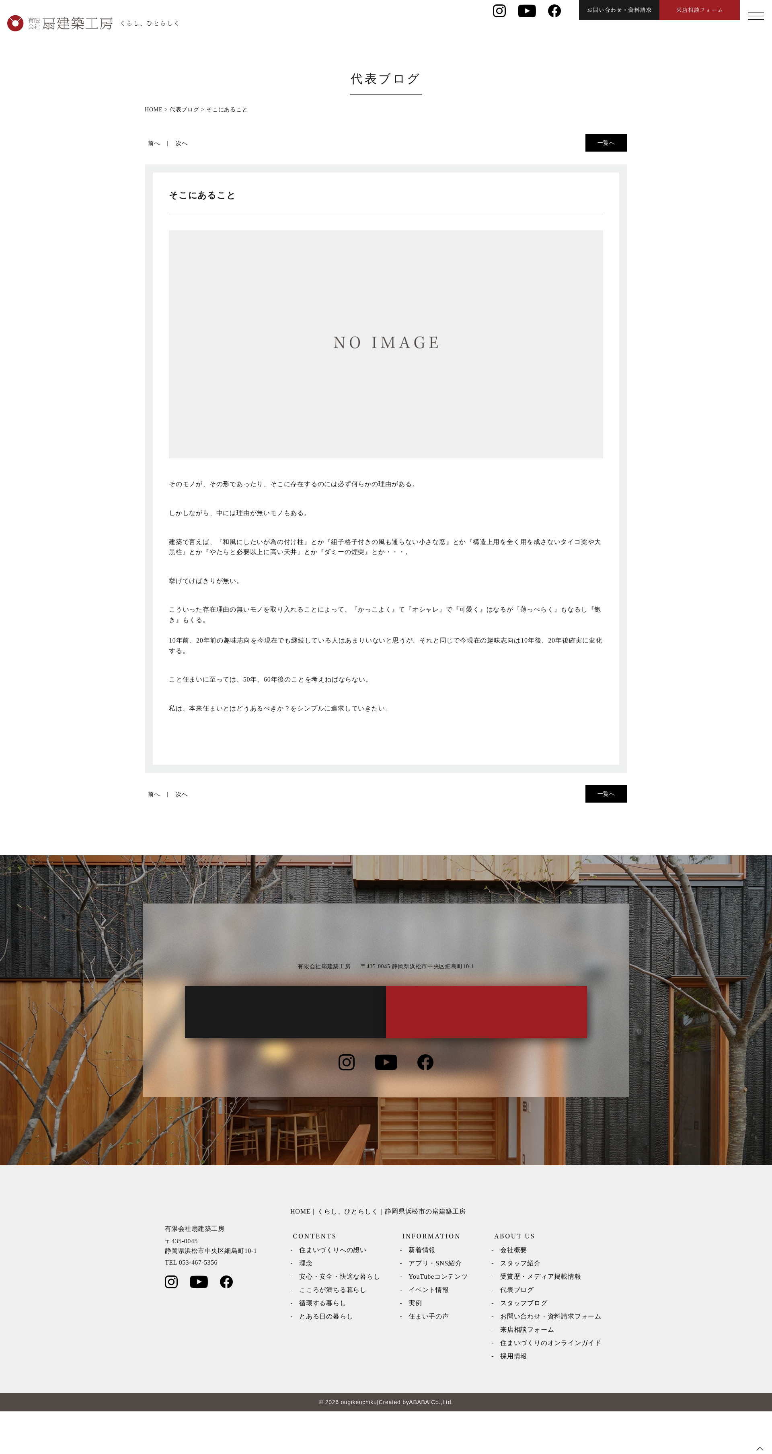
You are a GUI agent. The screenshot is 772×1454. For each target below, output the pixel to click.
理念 (306, 1305)
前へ (154, 143)
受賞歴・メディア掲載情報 (540, 1319)
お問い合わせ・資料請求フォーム (551, 1358)
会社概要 (513, 1292)
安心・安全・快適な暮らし (339, 1319)
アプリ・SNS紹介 (435, 1305)
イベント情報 (429, 1332)
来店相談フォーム (527, 1372)
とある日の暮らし (326, 1358)
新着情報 (422, 1292)
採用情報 (513, 1398)
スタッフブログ (524, 1345)
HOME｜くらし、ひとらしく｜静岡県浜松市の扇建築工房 (378, 1254)
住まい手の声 (429, 1358)
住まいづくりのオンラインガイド (551, 1385)
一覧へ (606, 143)
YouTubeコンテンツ (438, 1319)
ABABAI (420, 1445)
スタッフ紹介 (520, 1305)
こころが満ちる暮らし (333, 1332)
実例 (415, 1345)
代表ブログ (517, 1332)
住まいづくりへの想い (333, 1292)
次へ (182, 143)
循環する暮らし (323, 1345)
